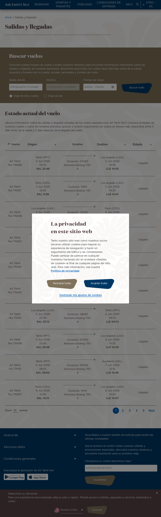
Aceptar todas (99, 283)
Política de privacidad (65, 271)
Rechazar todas (62, 283)
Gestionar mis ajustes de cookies (80, 295)
